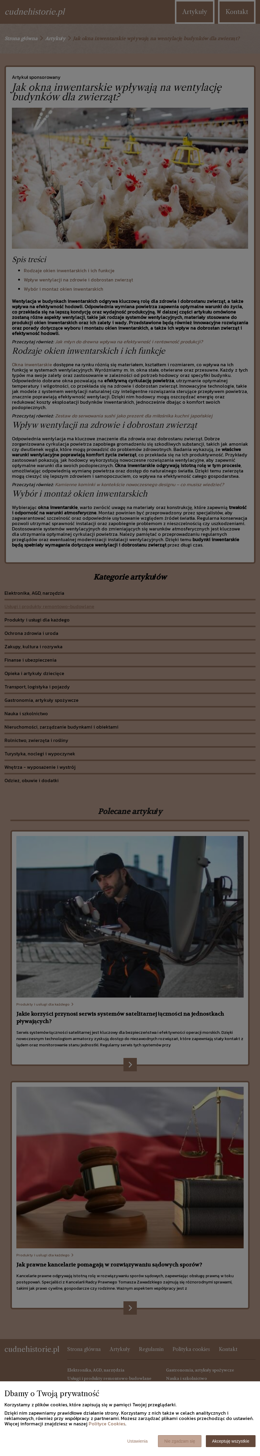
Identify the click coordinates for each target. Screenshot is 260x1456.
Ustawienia (137, 1441)
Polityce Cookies (107, 1423)
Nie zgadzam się (179, 1441)
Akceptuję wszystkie (230, 1441)
